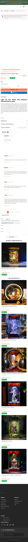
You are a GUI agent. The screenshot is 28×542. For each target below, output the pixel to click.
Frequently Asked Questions (7, 124)
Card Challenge (9, 2)
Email (2, 228)
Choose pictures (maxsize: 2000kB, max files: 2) (10, 220)
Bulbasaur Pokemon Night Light (8, 268)
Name (2, 225)
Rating (2, 218)
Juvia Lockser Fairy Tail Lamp (7, 407)
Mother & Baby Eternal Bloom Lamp (9, 306)
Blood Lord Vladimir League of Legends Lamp (11, 474)
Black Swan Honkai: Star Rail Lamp (8, 339)
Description (3, 96)
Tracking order (3, 499)
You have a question (5, 127)
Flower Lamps (24, 1)
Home (2, 10)
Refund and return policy (5, 506)
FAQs (15, 504)
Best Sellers (12, 10)
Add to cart (13, 89)
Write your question (22, 127)
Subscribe (21, 534)
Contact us (3, 508)
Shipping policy (3, 504)
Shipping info (4, 120)
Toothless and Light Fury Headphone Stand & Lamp (12, 373)
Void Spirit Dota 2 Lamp (6, 441)
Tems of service (4, 501)
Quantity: (2, 87)
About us (16, 499)
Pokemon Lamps (14, 71)
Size (2, 81)
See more (2, 117)
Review (2, 231)
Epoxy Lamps (6, 10)
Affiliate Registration (18, 501)
